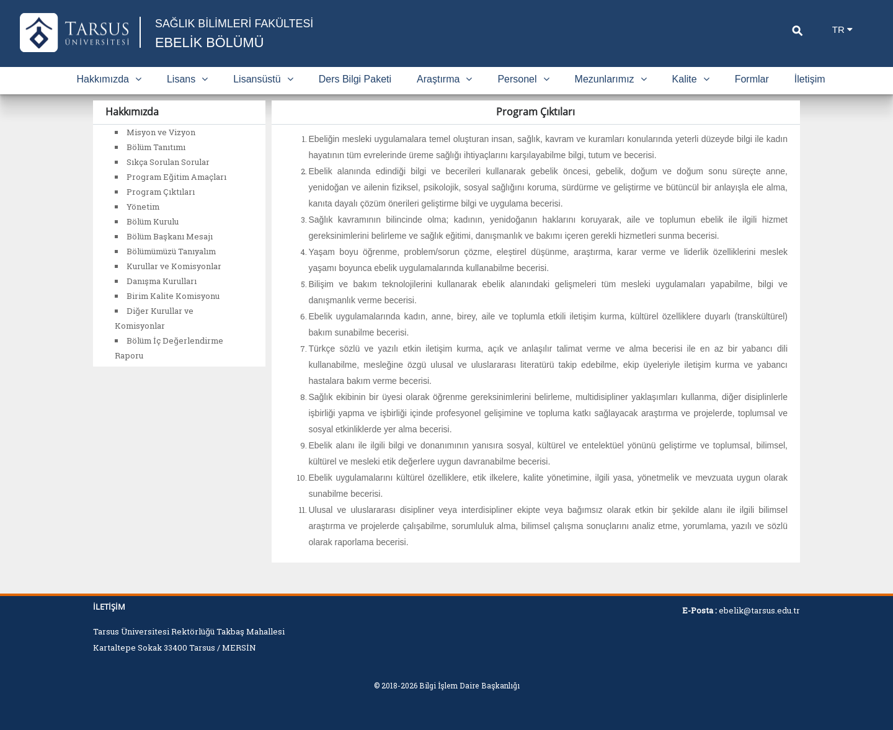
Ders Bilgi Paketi (355, 79)
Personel (523, 79)
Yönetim (143, 206)
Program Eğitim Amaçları (176, 176)
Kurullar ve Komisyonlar (174, 266)
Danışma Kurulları (162, 281)
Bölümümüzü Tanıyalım (171, 251)
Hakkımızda (108, 79)
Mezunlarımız (611, 79)
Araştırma (444, 79)
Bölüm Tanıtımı (156, 147)
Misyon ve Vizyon (161, 132)
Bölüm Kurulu (153, 221)
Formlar (752, 79)
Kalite (690, 79)
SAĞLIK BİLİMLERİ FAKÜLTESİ (235, 23)
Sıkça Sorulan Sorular (168, 161)
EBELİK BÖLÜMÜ (210, 42)
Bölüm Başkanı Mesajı (170, 236)
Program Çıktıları (161, 191)
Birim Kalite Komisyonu (173, 295)
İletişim (809, 79)
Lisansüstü (263, 79)
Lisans (187, 79)
